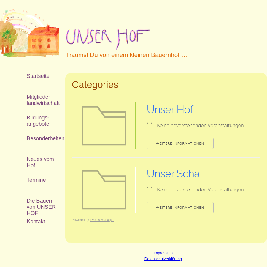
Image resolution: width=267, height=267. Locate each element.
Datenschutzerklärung (163, 259)
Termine (36, 180)
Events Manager (102, 220)
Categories (95, 84)
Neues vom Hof (40, 162)
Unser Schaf (175, 173)
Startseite (38, 76)
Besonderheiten (41, 138)
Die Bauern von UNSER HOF (41, 204)
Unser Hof (170, 109)
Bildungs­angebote (38, 121)
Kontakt (36, 222)
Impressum (163, 253)
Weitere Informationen (180, 144)
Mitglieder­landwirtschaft (41, 100)
